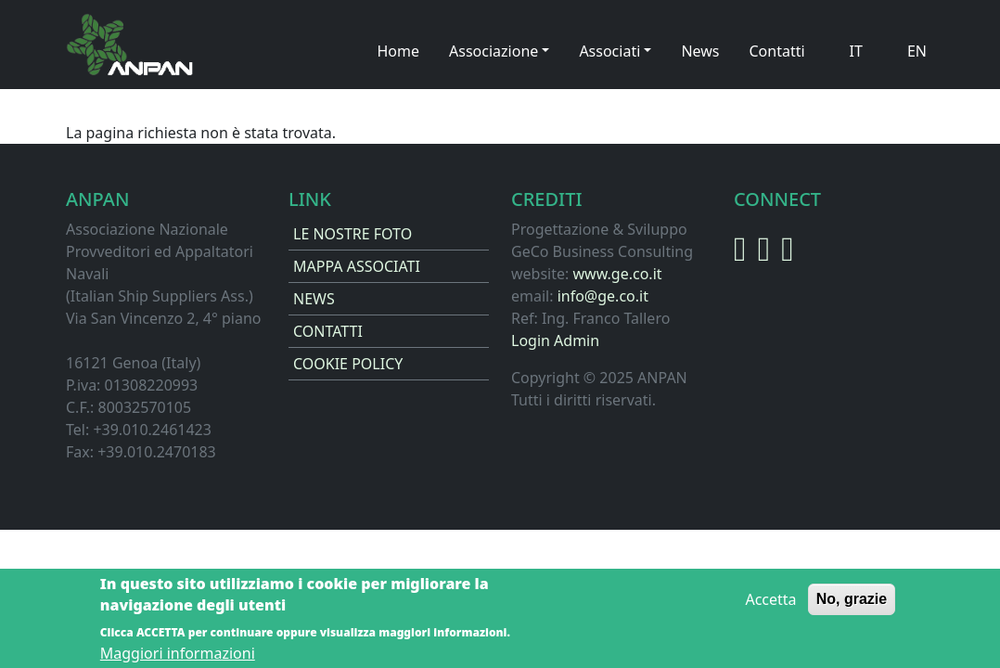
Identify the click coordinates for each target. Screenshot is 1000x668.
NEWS (314, 299)
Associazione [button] (493, 51)
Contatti (776, 51)
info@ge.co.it (603, 296)
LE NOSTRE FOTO (352, 234)
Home (399, 51)
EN (917, 51)
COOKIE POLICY (348, 363)
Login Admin (555, 340)
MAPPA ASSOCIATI (356, 266)
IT (856, 51)
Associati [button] (609, 51)
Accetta (770, 607)
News (700, 51)
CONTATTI (328, 331)
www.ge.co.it (616, 273)
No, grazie (851, 606)
